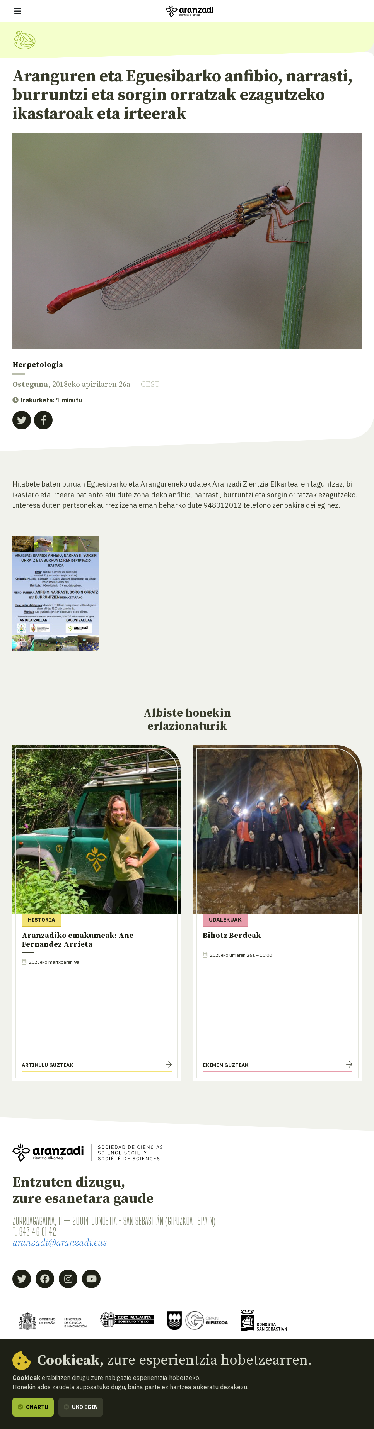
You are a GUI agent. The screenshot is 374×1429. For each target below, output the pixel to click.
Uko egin (81, 1407)
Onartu (33, 1407)
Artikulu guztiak (47, 1064)
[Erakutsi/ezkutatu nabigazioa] (17, 11)
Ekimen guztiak (225, 1064)
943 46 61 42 (37, 1232)
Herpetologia (37, 365)
